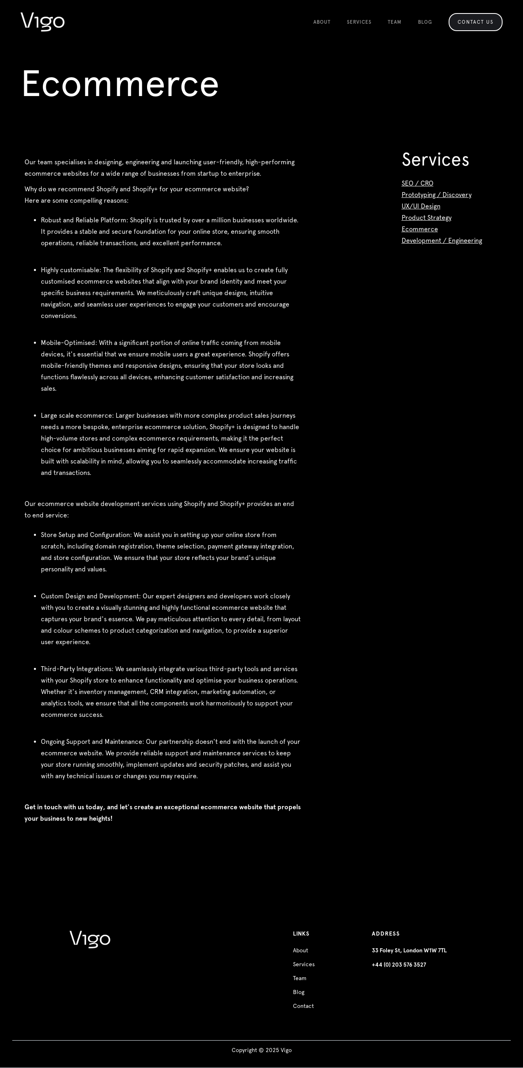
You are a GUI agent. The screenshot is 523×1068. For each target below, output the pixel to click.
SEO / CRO (418, 183)
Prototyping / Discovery (437, 195)
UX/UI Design (421, 206)
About (322, 22)
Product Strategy (426, 218)
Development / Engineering (442, 240)
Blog (425, 22)
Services (304, 964)
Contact (303, 1006)
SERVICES (359, 22)
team (395, 22)
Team (299, 978)
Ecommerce (420, 229)
